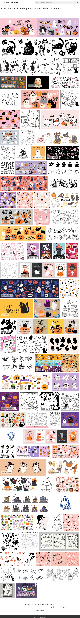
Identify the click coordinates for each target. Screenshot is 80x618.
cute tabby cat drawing (59, 607)
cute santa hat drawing (22, 607)
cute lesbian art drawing (46, 607)
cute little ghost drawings (71, 607)
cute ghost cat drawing (39, 610)
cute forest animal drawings (9, 607)
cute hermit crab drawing (34, 607)
